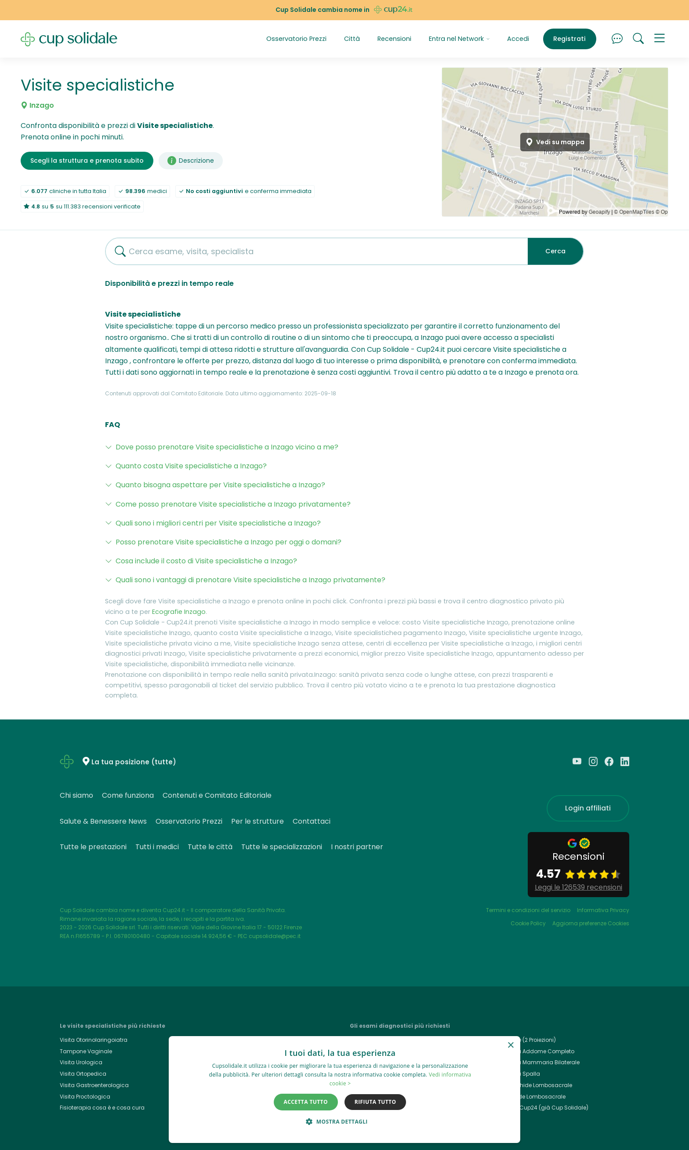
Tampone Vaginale (86, 1051)
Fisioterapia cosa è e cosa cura (102, 1107)
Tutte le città (210, 847)
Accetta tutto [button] (306, 1102)
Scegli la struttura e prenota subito (87, 160)
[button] (659, 39)
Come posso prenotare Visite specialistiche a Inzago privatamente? (233, 504)
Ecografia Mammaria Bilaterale (537, 1062)
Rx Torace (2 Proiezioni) (525, 1040)
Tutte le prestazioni (93, 847)
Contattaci (311, 821)
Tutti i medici (157, 847)
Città (352, 38)
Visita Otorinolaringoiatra (93, 1040)
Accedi (518, 38)
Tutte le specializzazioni (281, 847)
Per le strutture (257, 821)
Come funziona (128, 795)
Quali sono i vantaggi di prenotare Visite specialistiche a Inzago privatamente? (250, 580)
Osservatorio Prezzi (296, 38)
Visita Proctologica (85, 1096)
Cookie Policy (528, 923)
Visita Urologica (81, 1062)
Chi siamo (76, 795)
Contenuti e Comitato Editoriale (217, 795)
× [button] (510, 1045)
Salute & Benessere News (103, 821)
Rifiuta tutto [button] (375, 1102)
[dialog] (344, 1089)
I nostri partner (357, 847)
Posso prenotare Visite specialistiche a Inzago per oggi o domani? (228, 542)
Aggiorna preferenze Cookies (590, 923)
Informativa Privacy (603, 910)
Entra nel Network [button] (459, 38)
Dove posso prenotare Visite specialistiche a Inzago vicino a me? (227, 447)
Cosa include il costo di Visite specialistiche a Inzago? (206, 561)
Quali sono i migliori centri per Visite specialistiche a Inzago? (218, 523)
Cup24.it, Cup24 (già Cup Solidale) (541, 1107)
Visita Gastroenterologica (94, 1085)
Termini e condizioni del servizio (528, 910)
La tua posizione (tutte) (133, 762)
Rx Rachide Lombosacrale (530, 1096)
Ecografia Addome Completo (534, 1051)
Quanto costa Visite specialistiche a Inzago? (191, 466)
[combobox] (313, 251)
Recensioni (394, 38)
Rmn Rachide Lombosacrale (533, 1085)
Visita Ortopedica (83, 1073)
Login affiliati (588, 808)
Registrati (569, 38)
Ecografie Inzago (179, 611)
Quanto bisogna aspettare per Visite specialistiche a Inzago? (220, 485)
